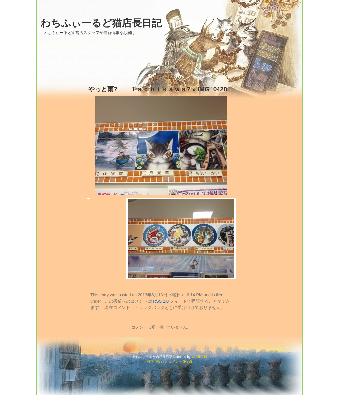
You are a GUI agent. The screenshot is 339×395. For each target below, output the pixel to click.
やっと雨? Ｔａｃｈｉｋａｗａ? (139, 89)
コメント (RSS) (180, 361)
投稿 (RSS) (155, 361)
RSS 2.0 (161, 301)
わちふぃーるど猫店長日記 (101, 23)
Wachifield (199, 357)
